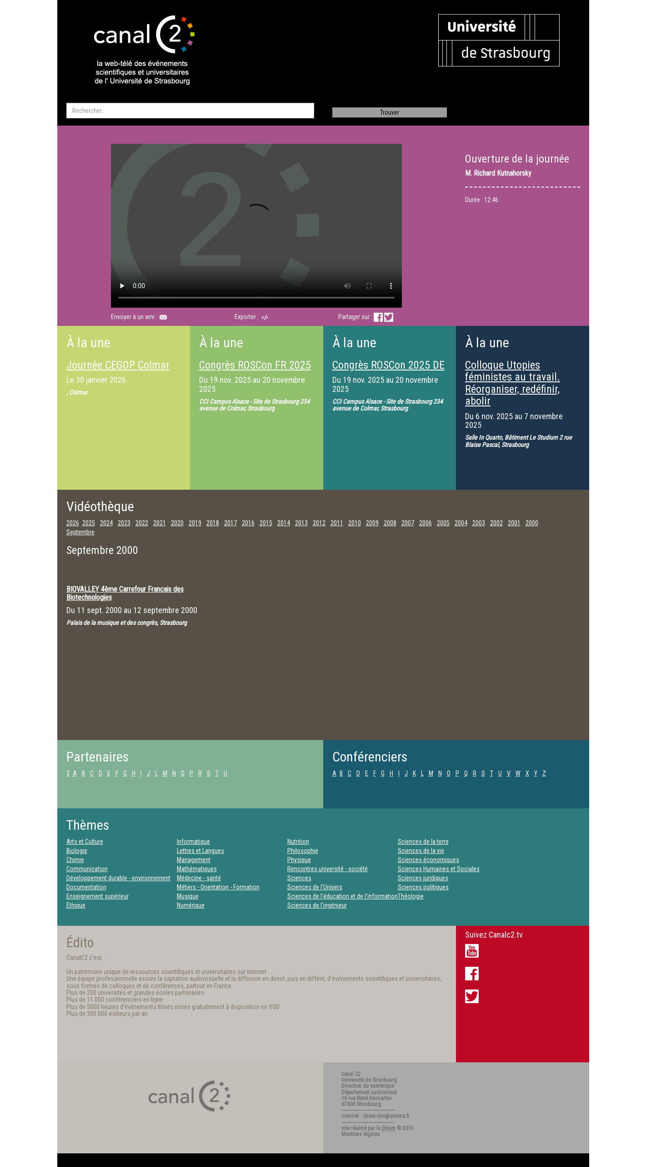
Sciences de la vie (421, 850)
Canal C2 (351, 1074)
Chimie (75, 859)
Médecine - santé (199, 878)
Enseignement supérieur (97, 896)
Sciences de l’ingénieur (317, 905)
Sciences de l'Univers (314, 887)
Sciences (299, 878)
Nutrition (298, 841)
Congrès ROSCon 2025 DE (388, 365)
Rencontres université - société (327, 869)
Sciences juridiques (423, 878)
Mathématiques (197, 869)
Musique (188, 896)
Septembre (80, 532)
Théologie (411, 896)
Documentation (86, 887)
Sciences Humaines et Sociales (439, 869)
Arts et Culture (84, 841)
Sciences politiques (423, 887)
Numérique (191, 905)
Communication (87, 869)
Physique (299, 859)
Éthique (75, 905)
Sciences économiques (428, 859)
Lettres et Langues (200, 850)
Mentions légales (360, 1134)
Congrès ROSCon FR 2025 (255, 365)
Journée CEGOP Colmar (118, 365)
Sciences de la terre (423, 841)
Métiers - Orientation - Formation (218, 887)
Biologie (76, 850)
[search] (190, 110)
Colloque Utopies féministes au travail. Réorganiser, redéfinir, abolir (512, 383)
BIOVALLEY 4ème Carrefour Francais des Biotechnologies (125, 593)
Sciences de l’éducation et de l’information (342, 896)
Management (193, 859)
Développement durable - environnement (118, 878)
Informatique (193, 841)
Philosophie (302, 850)
